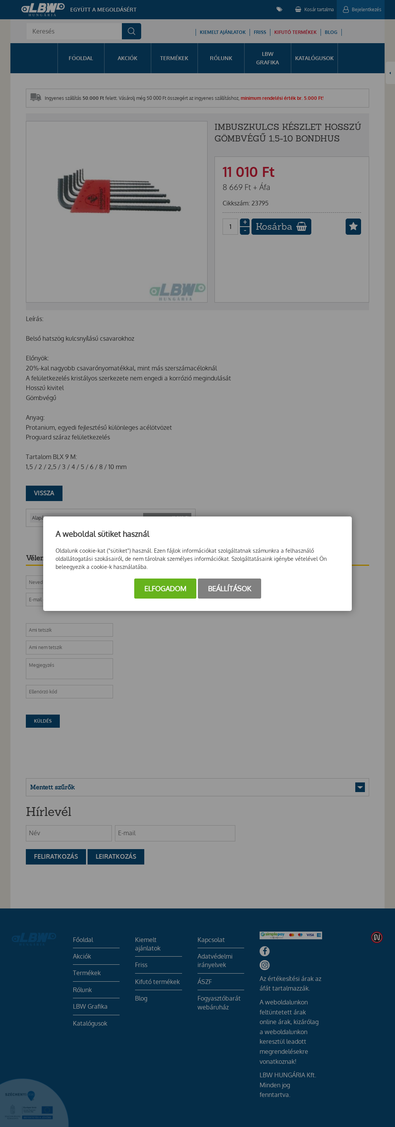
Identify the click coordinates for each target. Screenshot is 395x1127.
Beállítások (229, 588)
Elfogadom (165, 588)
